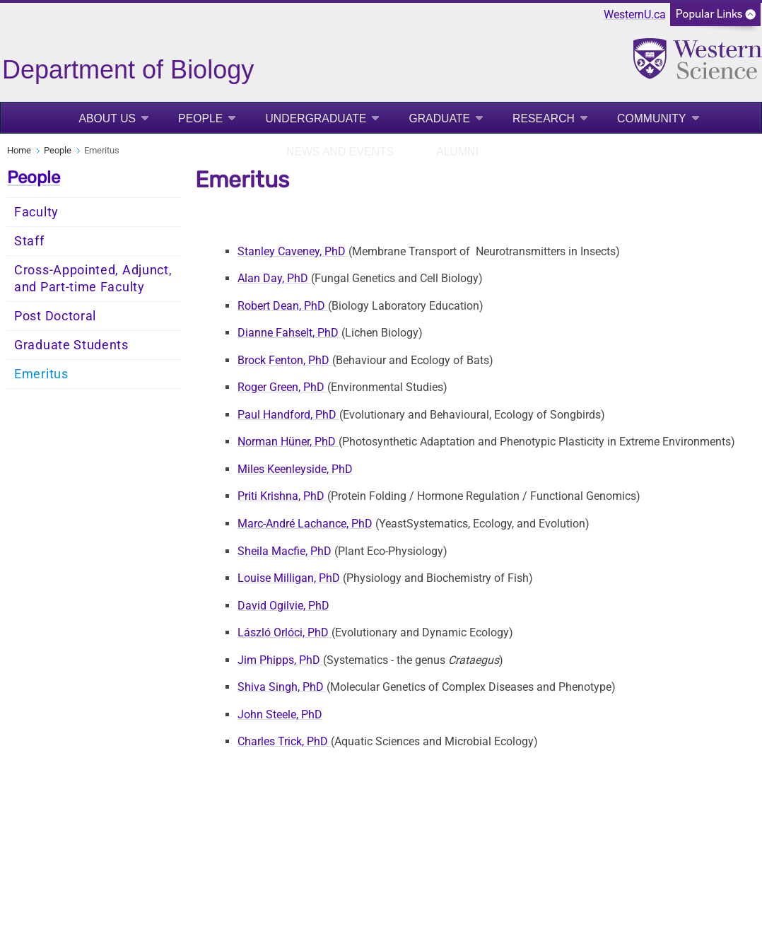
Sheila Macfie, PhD (285, 551)
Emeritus (41, 374)
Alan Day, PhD (274, 278)
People (200, 118)
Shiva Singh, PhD (282, 687)
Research (543, 118)
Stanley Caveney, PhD (293, 251)
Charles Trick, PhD (284, 741)
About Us (107, 118)
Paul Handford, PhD (288, 414)
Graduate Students (71, 345)
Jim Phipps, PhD (280, 660)
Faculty (36, 212)
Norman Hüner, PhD (288, 441)
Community (651, 118)
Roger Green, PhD (282, 387)
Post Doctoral (55, 316)
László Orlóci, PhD (285, 632)
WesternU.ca (635, 14)
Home (19, 150)
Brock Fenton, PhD (285, 360)
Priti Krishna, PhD (282, 496)
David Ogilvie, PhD (283, 605)
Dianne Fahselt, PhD (289, 332)
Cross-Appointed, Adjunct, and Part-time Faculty (93, 278)
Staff (29, 241)
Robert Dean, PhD (283, 306)
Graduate (439, 118)
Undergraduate (315, 118)
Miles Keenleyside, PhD (295, 469)
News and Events (340, 152)
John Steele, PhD (280, 714)
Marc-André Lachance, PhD (305, 523)
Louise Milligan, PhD (290, 578)
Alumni (457, 152)
